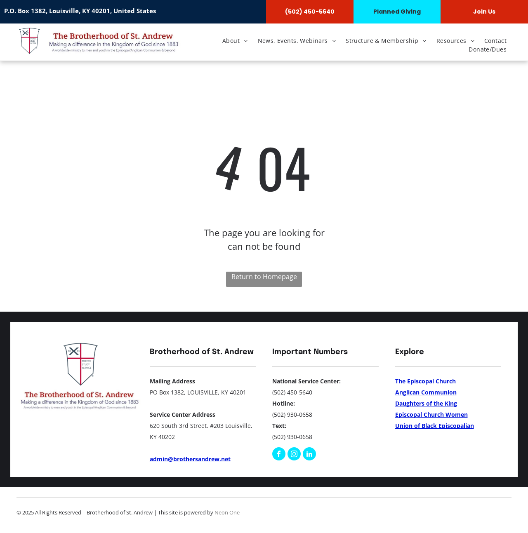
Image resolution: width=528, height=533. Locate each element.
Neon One (227, 512)
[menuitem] (235, 40)
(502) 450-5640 (292, 392)
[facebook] (278, 455)
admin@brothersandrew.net (190, 459)
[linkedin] (309, 455)
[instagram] (294, 455)
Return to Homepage (264, 276)
